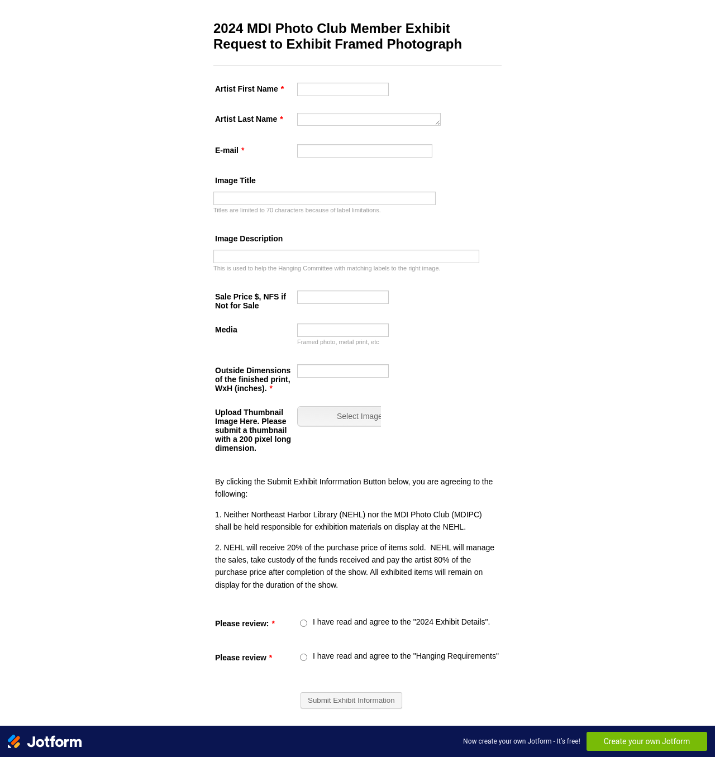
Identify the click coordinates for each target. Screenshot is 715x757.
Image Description (249, 238)
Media (226, 329)
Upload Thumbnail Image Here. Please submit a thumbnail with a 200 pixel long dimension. (253, 430)
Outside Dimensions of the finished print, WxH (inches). (252, 379)
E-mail (229, 150)
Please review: (245, 623)
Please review (243, 657)
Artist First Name (249, 88)
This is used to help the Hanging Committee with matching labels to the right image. (327, 268)
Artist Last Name (249, 119)
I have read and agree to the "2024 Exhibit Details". (401, 621)
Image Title (235, 180)
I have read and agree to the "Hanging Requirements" (406, 655)
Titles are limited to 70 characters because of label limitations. (297, 210)
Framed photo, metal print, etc (338, 342)
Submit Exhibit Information (351, 700)
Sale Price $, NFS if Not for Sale (250, 301)
